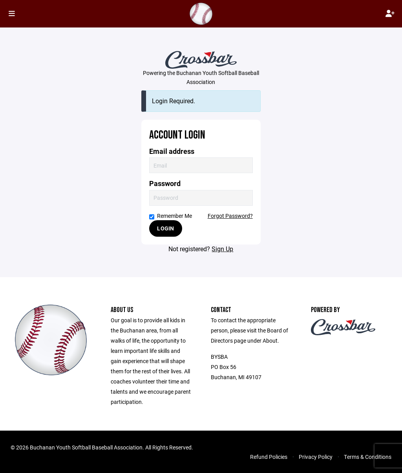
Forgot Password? (230, 215)
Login (165, 228)
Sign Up (222, 249)
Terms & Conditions (367, 456)
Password (165, 183)
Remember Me (170, 215)
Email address (171, 151)
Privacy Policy (316, 456)
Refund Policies (268, 456)
